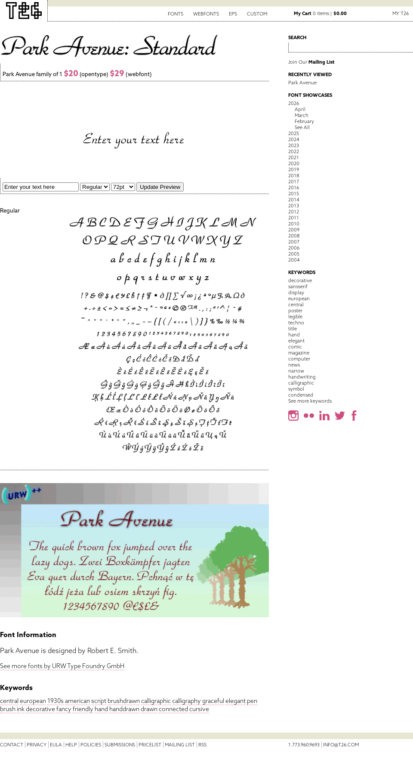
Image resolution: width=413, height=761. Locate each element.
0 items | (320, 13)
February (304, 121)
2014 (293, 200)
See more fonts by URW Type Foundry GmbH (62, 666)
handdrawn (124, 709)
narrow (296, 371)
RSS (202, 745)
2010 (293, 224)
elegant (235, 701)
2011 (293, 218)
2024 (293, 139)
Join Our (311, 62)
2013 (293, 206)
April (300, 109)
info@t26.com (341, 745)
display (296, 293)
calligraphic (156, 701)
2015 (293, 194)
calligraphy (186, 701)
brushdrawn (124, 701)
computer (299, 359)
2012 (293, 212)
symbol (296, 389)
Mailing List (180, 745)
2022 (293, 151)
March (301, 115)
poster (295, 311)
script (98, 701)
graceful (213, 701)
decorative (40, 709)
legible (295, 317)
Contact (11, 745)
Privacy (36, 745)
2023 (293, 145)
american (77, 701)
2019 (293, 169)
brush (7, 709)
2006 (293, 248)
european (33, 701)
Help (71, 745)
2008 (293, 236)
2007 (293, 242)
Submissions (120, 745)
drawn (149, 709)
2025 (293, 133)
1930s (55, 701)
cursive (199, 709)
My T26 (400, 13)
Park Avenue (302, 83)
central (9, 701)
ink (21, 709)
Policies (90, 745)
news (294, 365)
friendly (83, 709)
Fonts (175, 14)
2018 (293, 176)
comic (295, 347)
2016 (293, 188)
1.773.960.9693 (304, 745)
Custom (257, 14)
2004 (294, 260)
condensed (300, 395)
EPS (233, 14)
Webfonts (206, 14)
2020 (293, 163)
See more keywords (310, 401)
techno (296, 323)
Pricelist (150, 745)
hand (101, 709)
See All (302, 127)
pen (252, 701)
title (292, 329)
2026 (293, 103)
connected (173, 709)
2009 (293, 230)
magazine (298, 353)
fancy (63, 709)
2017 (293, 182)
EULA (56, 745)
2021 (293, 157)
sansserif (298, 286)
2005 (293, 254)
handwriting (301, 377)
